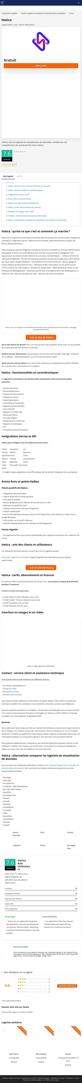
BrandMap (41, 1054)
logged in (16, 1012)
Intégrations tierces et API (18, 194)
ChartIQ (70, 832)
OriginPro (16, 845)
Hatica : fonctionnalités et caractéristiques (25, 190)
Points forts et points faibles (19, 199)
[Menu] (2, 3)
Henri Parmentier (20, 947)
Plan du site (26, 1080)
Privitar (43, 845)
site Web (13, 688)
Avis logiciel (8, 176)
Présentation (69, 1078)
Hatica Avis (6, 557)
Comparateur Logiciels (9, 13)
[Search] (78, 3)
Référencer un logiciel (52, 1080)
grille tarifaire (13, 691)
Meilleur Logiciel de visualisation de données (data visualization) (43, 13)
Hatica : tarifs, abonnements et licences (24, 207)
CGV (43, 1080)
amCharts (14, 1054)
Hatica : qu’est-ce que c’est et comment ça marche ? (29, 186)
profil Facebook (16, 694)
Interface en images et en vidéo (21, 211)
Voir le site (41, 65)
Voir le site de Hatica (41, 337)
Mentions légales (36, 1080)
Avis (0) (19, 176)
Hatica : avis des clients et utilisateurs (23, 203)
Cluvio (68, 1054)
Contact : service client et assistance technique (27, 216)
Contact (77, 1078)
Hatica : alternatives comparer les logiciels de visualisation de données (37, 220)
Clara (42, 832)
